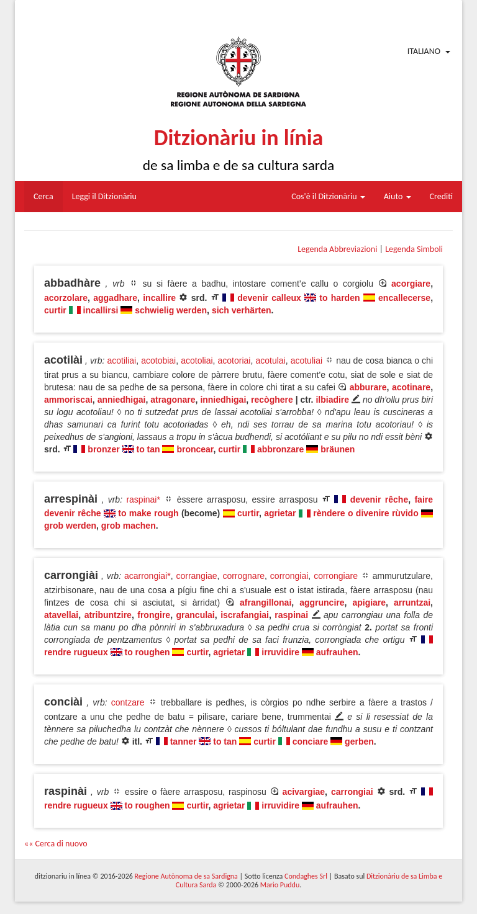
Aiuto (397, 196)
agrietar (280, 513)
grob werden (70, 526)
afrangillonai (265, 602)
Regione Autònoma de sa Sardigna (186, 876)
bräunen (337, 449)
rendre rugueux (76, 652)
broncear (194, 449)
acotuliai (306, 360)
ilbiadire (332, 400)
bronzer (103, 449)
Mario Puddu (279, 884)
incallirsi (101, 310)
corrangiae (196, 576)
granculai (195, 615)
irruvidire (280, 652)
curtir (55, 310)
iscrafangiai (244, 615)
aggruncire (321, 602)
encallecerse (404, 298)
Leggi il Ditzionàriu (104, 196)
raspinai (291, 615)
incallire (159, 298)
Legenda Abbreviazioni (337, 249)
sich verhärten (241, 310)
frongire (153, 615)
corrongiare (336, 576)
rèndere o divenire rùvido (365, 513)
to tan (148, 449)
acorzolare (66, 298)
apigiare (369, 602)
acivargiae (304, 792)
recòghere (272, 400)
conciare (311, 741)
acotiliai (122, 360)
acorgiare (410, 284)
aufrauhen (337, 652)
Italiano (423, 51)
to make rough (148, 513)
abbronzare (280, 449)
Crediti (441, 196)
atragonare (172, 400)
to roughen (147, 652)
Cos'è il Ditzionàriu (328, 196)
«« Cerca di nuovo (56, 843)
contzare (128, 702)
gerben (359, 741)
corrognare (243, 576)
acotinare (411, 387)
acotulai (270, 360)
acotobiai (158, 360)
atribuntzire (108, 615)
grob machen (128, 526)
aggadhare (115, 298)
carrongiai (352, 792)
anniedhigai (122, 400)
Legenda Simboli (414, 249)
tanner (183, 741)
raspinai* (143, 499)
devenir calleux (269, 298)
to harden (339, 298)
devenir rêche (379, 499)
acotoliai (196, 360)
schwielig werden (171, 310)
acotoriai (234, 360)
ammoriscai (68, 400)
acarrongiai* (147, 576)
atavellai (61, 615)
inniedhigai (223, 400)
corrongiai (289, 576)
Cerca (43, 196)
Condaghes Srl (305, 876)
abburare (368, 387)
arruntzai (412, 602)
